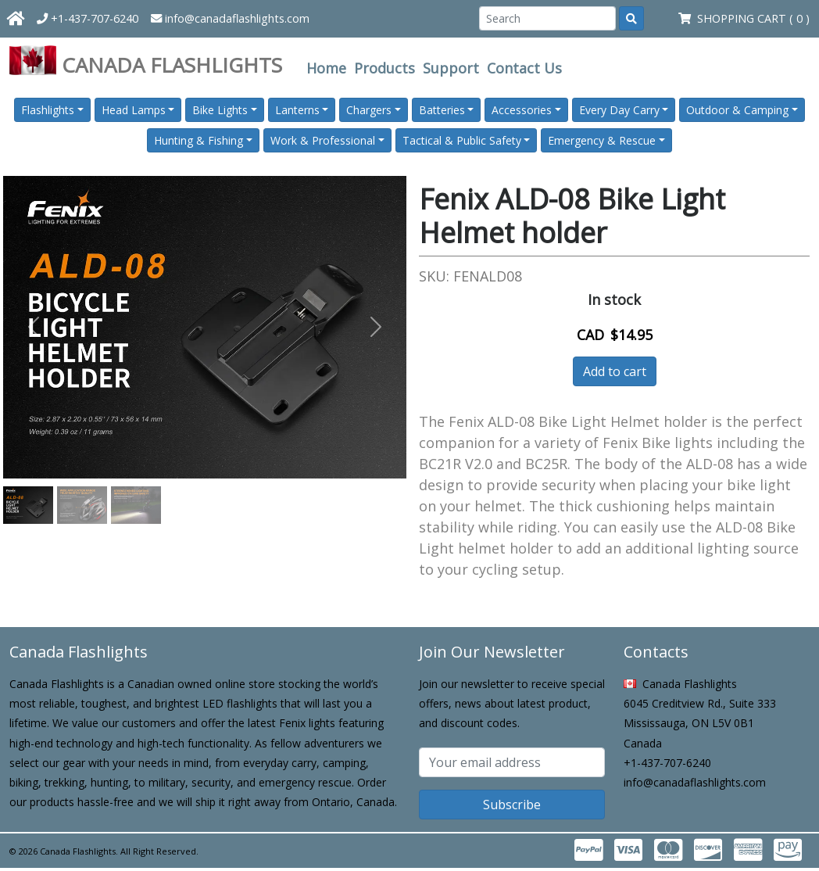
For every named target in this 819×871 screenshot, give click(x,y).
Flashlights (47, 109)
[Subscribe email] (512, 762)
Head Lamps (134, 109)
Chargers (369, 109)
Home (326, 68)
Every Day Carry (619, 109)
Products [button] (384, 68)
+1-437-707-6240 (87, 18)
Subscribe (512, 804)
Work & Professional (322, 140)
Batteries (442, 109)
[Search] (547, 18)
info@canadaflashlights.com (230, 18)
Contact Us (524, 68)
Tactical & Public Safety (461, 140)
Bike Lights (220, 109)
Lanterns (297, 109)
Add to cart (614, 371)
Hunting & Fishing (198, 140)
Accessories (522, 109)
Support (451, 68)
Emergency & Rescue (602, 140)
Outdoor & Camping (737, 109)
